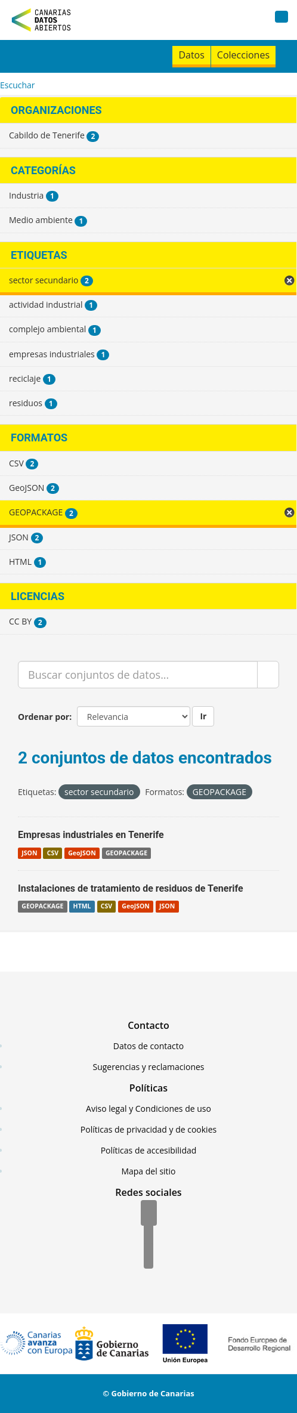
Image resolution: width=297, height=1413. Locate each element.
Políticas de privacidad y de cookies (148, 1129)
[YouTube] (148, 1256)
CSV (52, 853)
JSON (29, 853)
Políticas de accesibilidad (149, 1150)
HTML (82, 906)
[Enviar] (268, 674)
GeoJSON (81, 853)
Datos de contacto (148, 1046)
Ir (203, 716)
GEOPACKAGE (126, 853)
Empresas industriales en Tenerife (91, 834)
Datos (191, 54)
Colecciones (243, 54)
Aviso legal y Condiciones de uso (148, 1108)
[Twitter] (148, 1235)
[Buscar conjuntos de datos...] (138, 674)
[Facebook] (149, 1213)
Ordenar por (43, 716)
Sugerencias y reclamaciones (149, 1066)
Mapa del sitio (148, 1171)
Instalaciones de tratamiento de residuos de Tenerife (130, 888)
